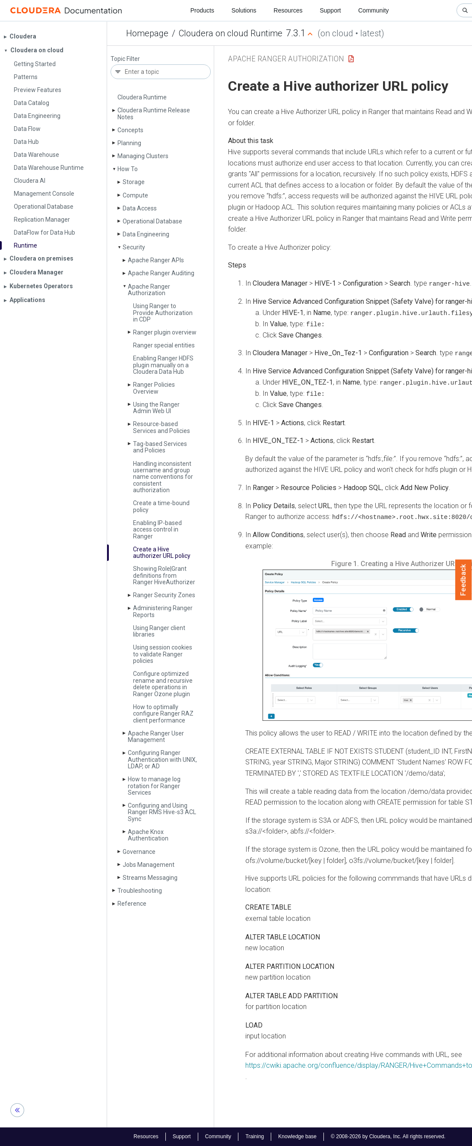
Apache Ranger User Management (156, 736)
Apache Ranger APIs (156, 260)
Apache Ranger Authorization (149, 289)
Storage (134, 181)
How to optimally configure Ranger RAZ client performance (163, 714)
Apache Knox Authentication (148, 835)
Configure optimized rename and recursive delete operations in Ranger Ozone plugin (163, 683)
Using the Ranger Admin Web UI (156, 407)
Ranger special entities (164, 345)
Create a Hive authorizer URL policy (161, 552)
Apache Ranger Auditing (161, 273)
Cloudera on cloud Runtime (230, 33)
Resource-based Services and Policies (161, 427)
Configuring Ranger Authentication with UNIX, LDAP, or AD (162, 759)
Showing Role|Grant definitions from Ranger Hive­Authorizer (164, 575)
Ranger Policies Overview (154, 388)
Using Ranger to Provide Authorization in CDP (163, 312)
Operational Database (152, 221)
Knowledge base (297, 1136)
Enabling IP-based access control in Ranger (157, 529)
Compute (135, 195)
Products (202, 10)
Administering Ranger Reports (163, 611)
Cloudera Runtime (142, 97)
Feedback (463, 580)
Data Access (140, 208)
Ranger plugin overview (164, 332)
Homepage (147, 33)
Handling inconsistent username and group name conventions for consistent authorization (163, 477)
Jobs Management (148, 864)
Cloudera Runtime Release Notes (153, 113)
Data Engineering (146, 234)
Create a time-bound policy (161, 506)
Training (254, 1136)
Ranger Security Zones (164, 595)
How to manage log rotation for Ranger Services (154, 786)
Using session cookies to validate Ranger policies (162, 654)
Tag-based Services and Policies (160, 447)
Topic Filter (125, 59)
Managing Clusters (142, 156)
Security (134, 247)
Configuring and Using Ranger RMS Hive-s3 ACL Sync (162, 812)
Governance (139, 851)
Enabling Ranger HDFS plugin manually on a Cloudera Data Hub (163, 365)
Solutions (244, 10)
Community (373, 10)
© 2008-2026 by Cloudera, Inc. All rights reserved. (388, 1136)
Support (330, 10)
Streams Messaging (150, 877)
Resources (288, 10)
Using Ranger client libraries (159, 631)
